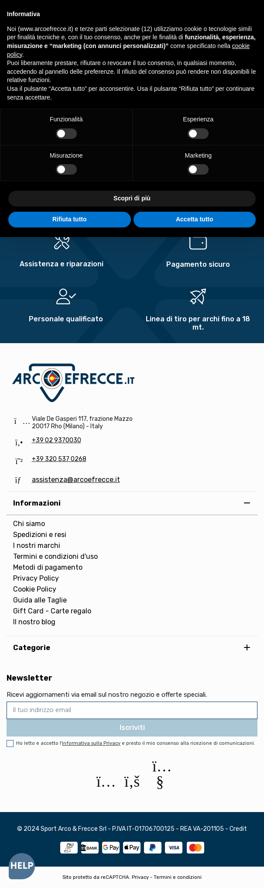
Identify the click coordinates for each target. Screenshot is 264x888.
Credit (238, 829)
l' (90, 743)
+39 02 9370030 (56, 440)
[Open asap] (22, 866)
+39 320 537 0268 (59, 459)
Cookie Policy (34, 589)
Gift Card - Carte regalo (52, 611)
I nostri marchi (36, 545)
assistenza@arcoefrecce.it (76, 479)
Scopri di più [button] (132, 198)
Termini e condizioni (178, 877)
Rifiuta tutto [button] (69, 219)
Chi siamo (29, 524)
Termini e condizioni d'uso (55, 556)
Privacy (140, 877)
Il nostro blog (34, 622)
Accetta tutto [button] (194, 219)
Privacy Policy (36, 578)
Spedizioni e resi (39, 534)
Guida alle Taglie (40, 600)
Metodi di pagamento (47, 567)
